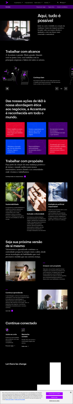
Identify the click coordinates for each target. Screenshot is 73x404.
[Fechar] (70, 392)
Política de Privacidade (20, 399)
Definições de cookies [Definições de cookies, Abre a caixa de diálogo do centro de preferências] (54, 400)
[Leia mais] (9, 310)
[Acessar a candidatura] (62, 7)
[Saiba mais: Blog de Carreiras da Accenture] (25, 346)
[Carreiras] (47, 2)
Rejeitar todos (54, 397)
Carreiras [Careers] (8, 7)
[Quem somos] (38, 2)
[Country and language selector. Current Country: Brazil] (63, 2)
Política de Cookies (9, 399)
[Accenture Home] (7, 2)
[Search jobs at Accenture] (10, 345)
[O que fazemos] (19, 2)
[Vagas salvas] (51, 7)
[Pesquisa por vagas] (41, 7)
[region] (36, 397)
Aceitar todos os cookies (54, 393)
